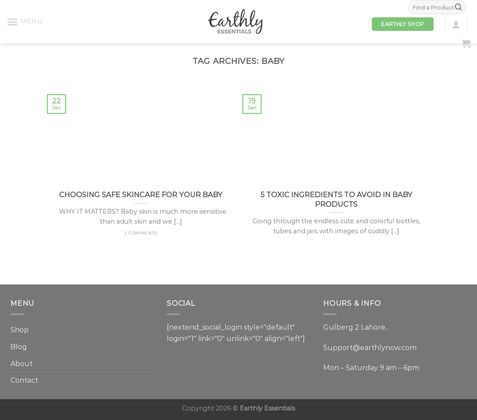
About (21, 364)
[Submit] (458, 7)
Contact (24, 380)
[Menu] (24, 21)
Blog (18, 347)
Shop (19, 330)
